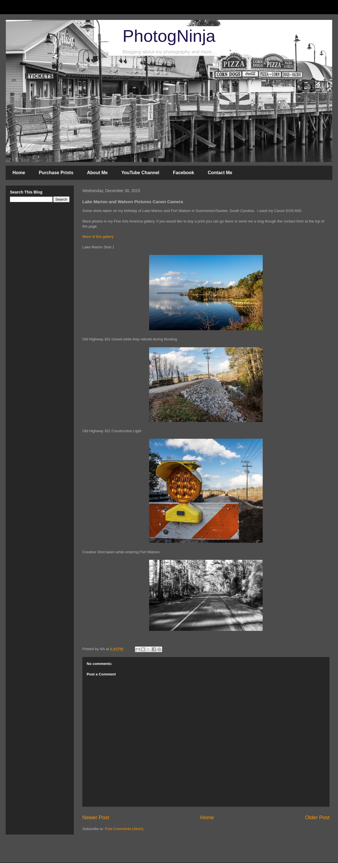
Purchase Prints (56, 172)
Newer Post (95, 817)
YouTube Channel (140, 172)
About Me (97, 172)
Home (18, 172)
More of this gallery (98, 236)
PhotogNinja (169, 35)
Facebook (183, 172)
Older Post (317, 817)
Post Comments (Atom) (124, 829)
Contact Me (220, 172)
